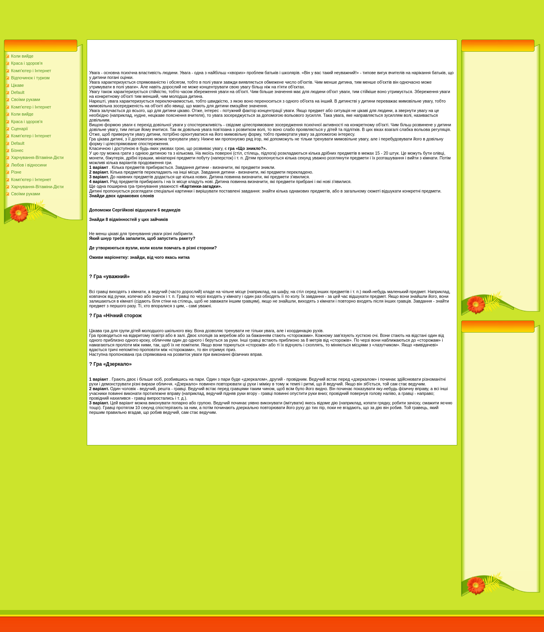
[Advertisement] (143, 18)
